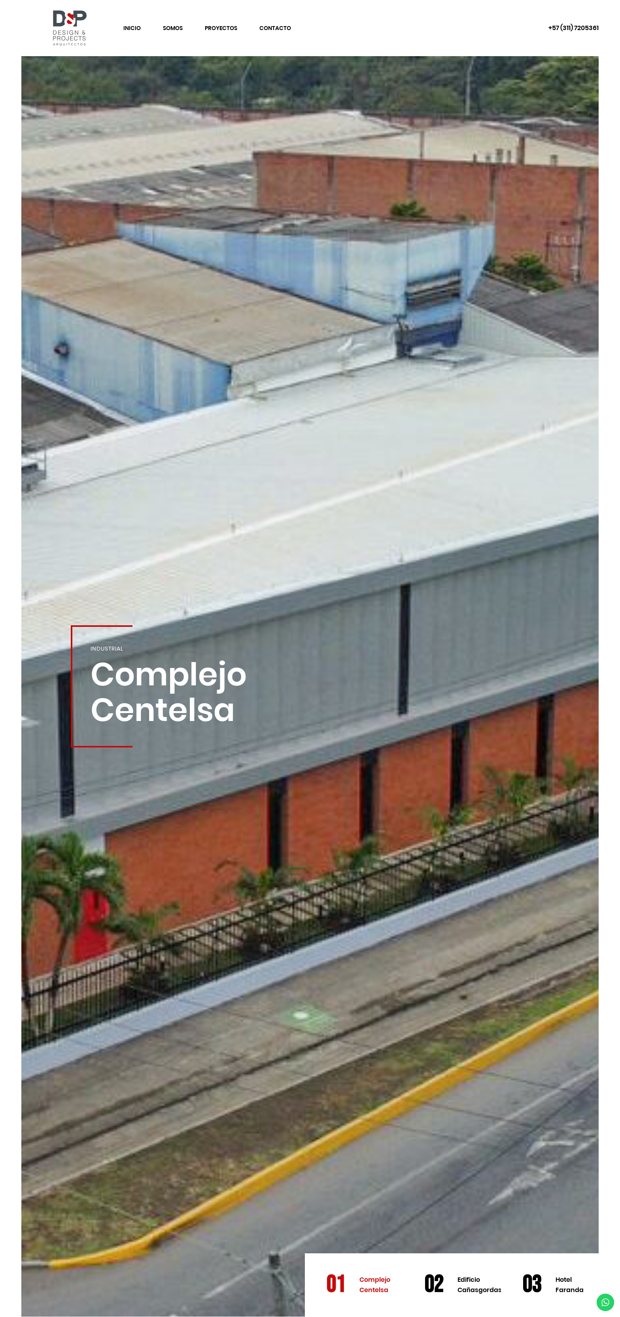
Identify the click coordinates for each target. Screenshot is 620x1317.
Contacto (275, 28)
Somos (173, 28)
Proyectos (221, 28)
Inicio (132, 28)
